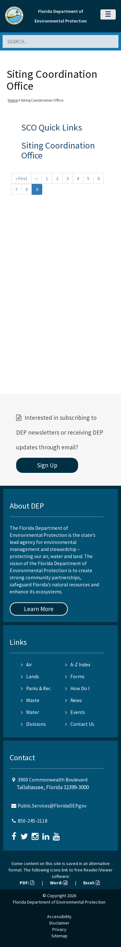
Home (13, 100)
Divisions (33, 724)
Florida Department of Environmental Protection (59, 902)
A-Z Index (77, 665)
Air (26, 665)
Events (75, 712)
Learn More (39, 609)
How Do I (77, 688)
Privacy (59, 929)
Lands (30, 676)
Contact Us (79, 724)
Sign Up (47, 465)
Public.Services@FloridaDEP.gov (52, 806)
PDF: (27, 883)
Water (30, 712)
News (73, 700)
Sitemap (59, 936)
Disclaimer (59, 923)
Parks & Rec (36, 688)
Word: (58, 883)
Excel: (91, 883)
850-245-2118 (32, 821)
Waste (30, 700)
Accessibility (59, 916)
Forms (75, 676)
